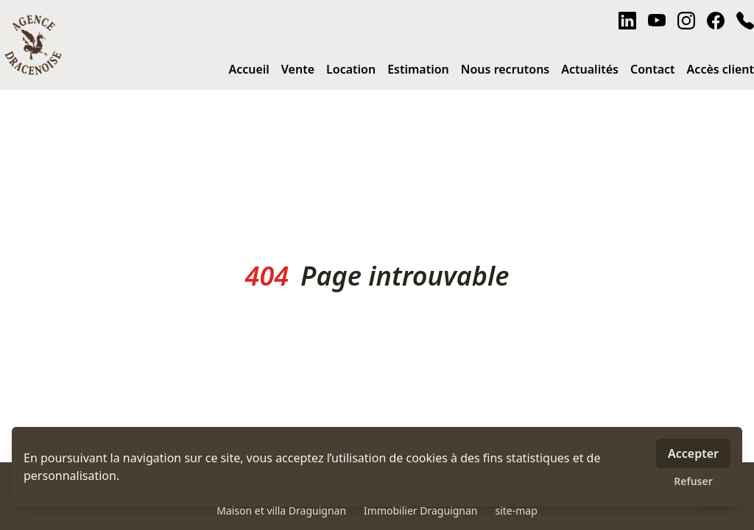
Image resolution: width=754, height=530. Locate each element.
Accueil (248, 69)
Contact (652, 69)
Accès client (720, 69)
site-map (516, 510)
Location (351, 69)
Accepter (693, 453)
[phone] (745, 20)
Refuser (693, 481)
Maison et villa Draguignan (281, 510)
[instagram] (686, 20)
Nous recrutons (505, 69)
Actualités (590, 69)
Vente (297, 69)
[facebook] (716, 20)
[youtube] (657, 20)
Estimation (418, 69)
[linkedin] (627, 20)
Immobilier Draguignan (420, 510)
